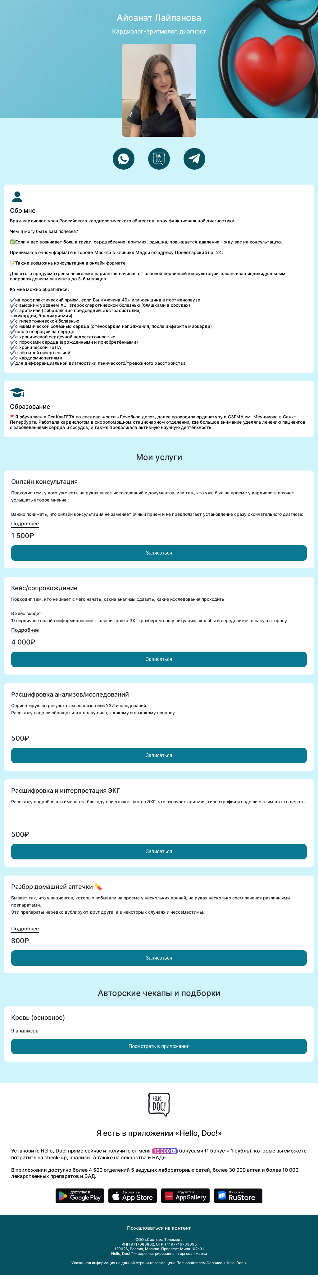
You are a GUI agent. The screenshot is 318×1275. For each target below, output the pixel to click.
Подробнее (25, 523)
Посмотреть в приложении (159, 1046)
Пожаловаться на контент (159, 1228)
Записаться (159, 552)
